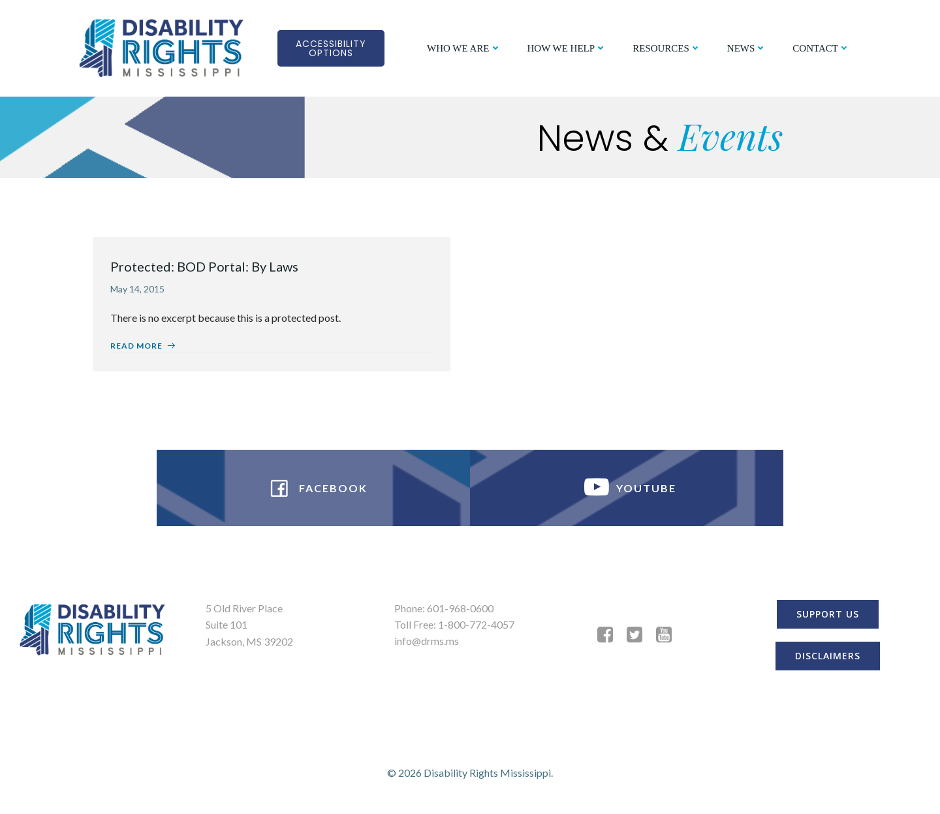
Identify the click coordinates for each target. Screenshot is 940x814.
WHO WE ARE (463, 47)
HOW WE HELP (566, 47)
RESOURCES (666, 47)
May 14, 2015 (139, 289)
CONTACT (820, 47)
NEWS (746, 47)
